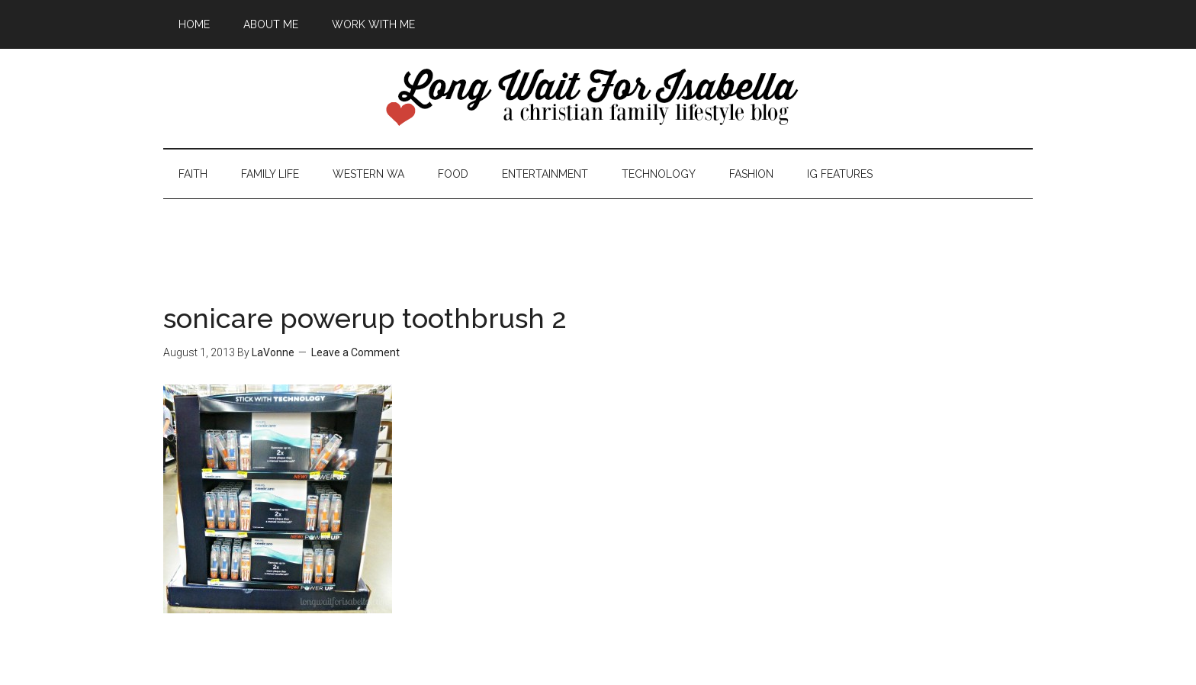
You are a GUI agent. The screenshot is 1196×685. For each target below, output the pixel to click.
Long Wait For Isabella (598, 98)
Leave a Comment (355, 352)
